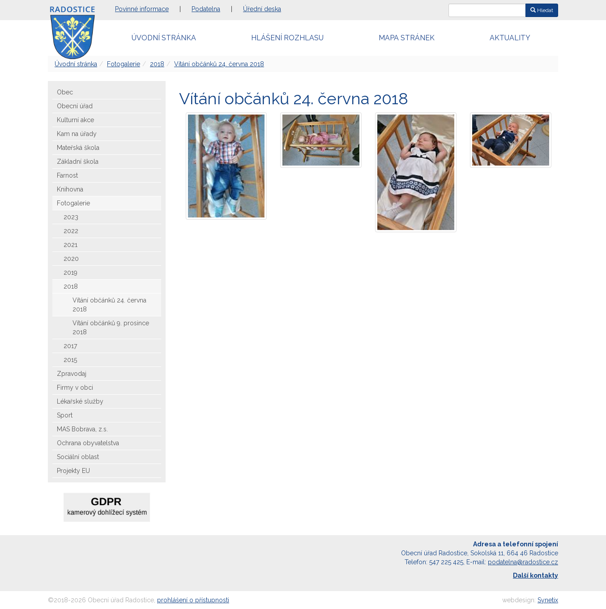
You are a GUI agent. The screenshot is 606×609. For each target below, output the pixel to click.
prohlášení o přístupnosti (193, 600)
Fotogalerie (123, 64)
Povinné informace (142, 9)
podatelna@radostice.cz (523, 562)
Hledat (541, 10)
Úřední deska (262, 9)
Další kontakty (535, 575)
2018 (157, 64)
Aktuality (510, 38)
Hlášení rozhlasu (287, 38)
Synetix (548, 600)
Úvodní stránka (164, 38)
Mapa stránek (407, 38)
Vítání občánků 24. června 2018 (219, 64)
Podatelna (206, 9)
